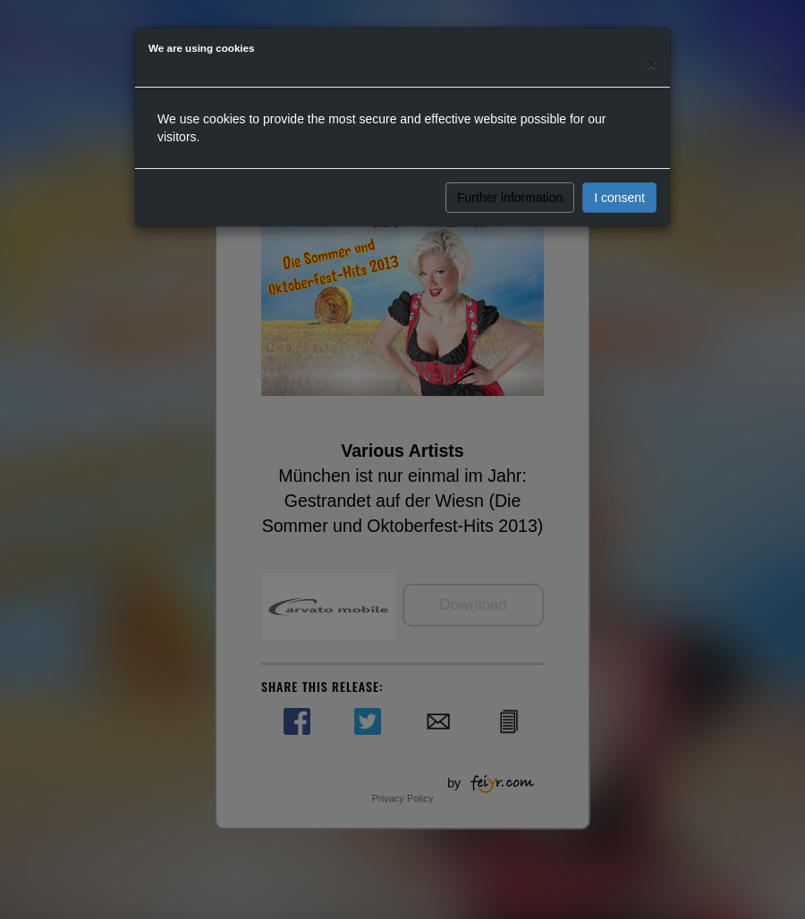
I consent (619, 197)
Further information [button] (510, 197)
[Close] (651, 64)
